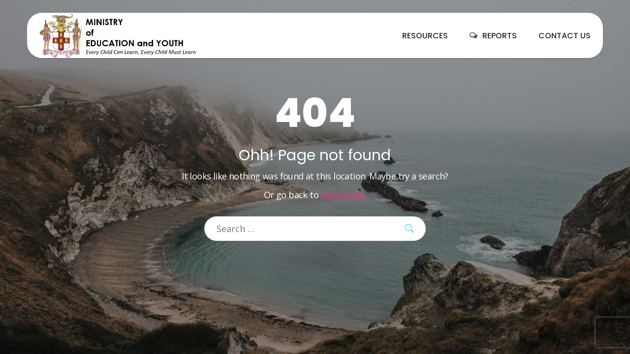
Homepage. (344, 195)
